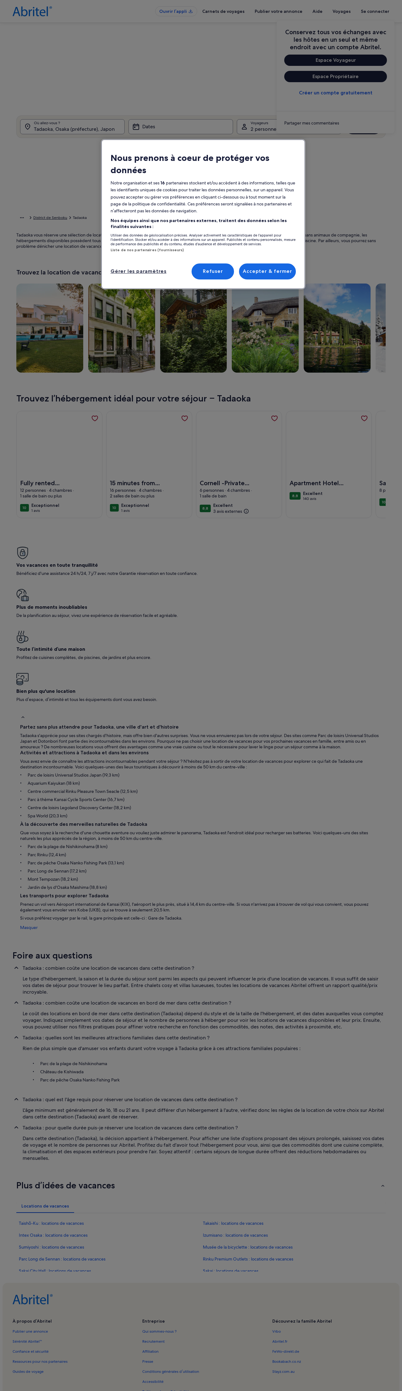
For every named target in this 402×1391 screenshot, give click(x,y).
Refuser (213, 271)
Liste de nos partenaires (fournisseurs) (147, 250)
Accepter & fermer (267, 271)
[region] (203, 214)
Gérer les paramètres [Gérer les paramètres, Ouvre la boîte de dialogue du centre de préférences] (138, 271)
